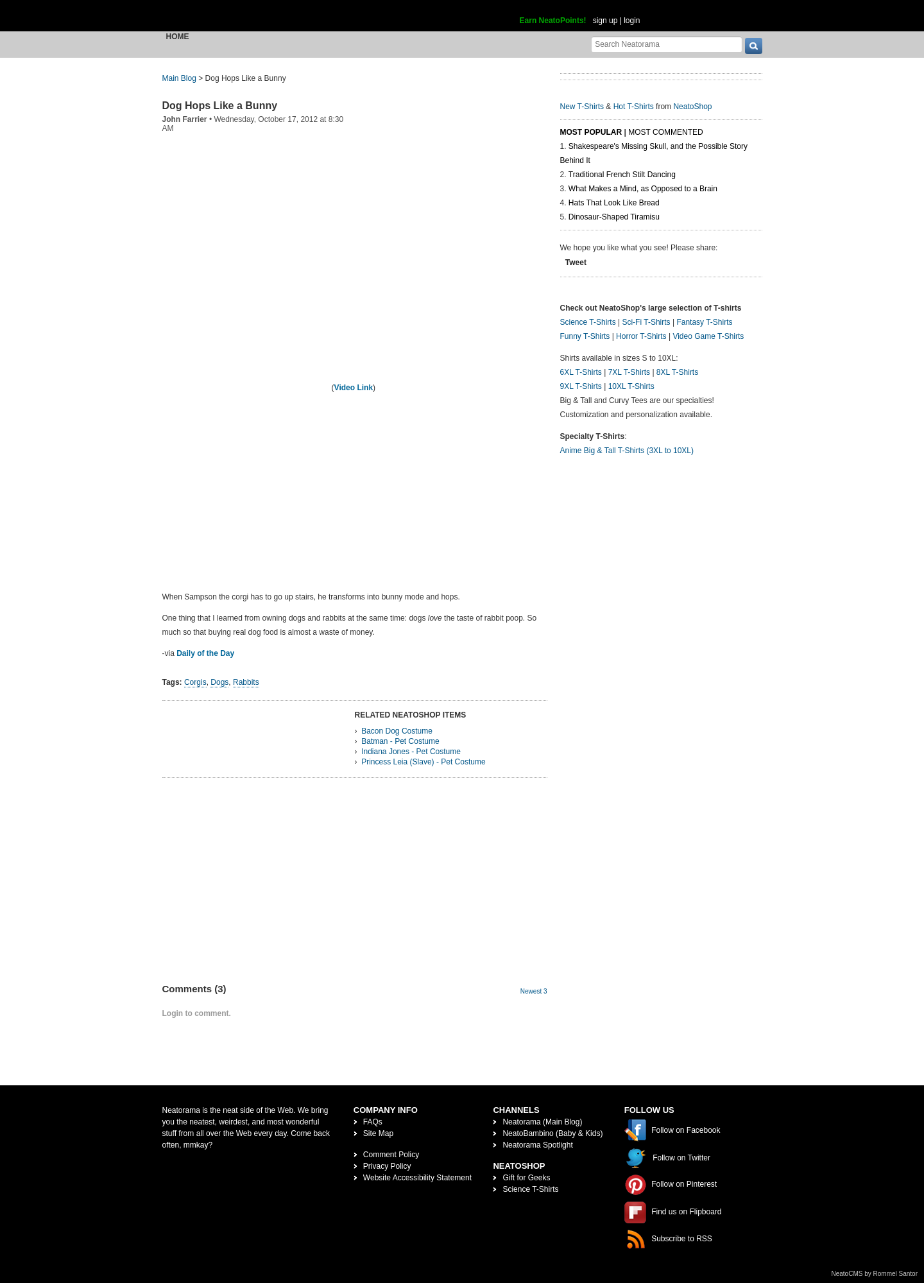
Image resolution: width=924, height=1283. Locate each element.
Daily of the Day (205, 653)
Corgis (195, 682)
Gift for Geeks (526, 1177)
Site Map (378, 1133)
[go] (753, 46)
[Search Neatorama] (667, 44)
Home (177, 36)
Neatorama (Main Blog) (542, 1121)
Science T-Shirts (588, 322)
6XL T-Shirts (581, 372)
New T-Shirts (582, 106)
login (632, 20)
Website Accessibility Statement (417, 1177)
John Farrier (184, 119)
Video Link (353, 387)
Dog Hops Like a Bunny (220, 105)
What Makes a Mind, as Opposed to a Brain (643, 188)
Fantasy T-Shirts (704, 322)
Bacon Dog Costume (396, 731)
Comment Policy (391, 1154)
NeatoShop (692, 106)
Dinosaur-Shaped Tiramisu (614, 216)
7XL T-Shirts (629, 372)
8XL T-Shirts (677, 372)
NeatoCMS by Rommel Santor (875, 1273)
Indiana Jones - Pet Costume (411, 751)
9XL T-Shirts (581, 386)
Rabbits (246, 682)
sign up (605, 20)
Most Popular (591, 132)
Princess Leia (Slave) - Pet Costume (423, 761)
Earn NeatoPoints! (553, 20)
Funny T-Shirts (585, 336)
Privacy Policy (387, 1166)
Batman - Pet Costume (400, 741)
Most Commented (665, 132)
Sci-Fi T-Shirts (646, 322)
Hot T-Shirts (633, 106)
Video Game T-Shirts (708, 336)
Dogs (219, 682)
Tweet (575, 262)
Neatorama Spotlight (537, 1145)
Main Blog (179, 78)
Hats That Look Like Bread (614, 202)
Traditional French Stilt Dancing (622, 174)
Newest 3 (533, 991)
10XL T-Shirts (631, 386)
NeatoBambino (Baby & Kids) (552, 1133)
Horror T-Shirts (641, 336)
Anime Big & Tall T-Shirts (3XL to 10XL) (627, 450)
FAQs (372, 1121)
